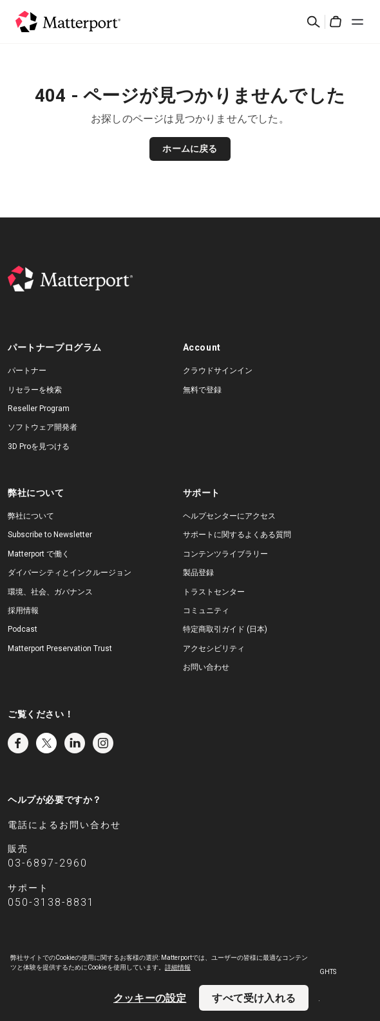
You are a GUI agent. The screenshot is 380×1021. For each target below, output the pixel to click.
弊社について (31, 515)
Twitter (46, 743)
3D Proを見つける (39, 446)
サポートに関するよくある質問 (237, 534)
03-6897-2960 (48, 863)
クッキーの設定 (149, 997)
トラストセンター (214, 591)
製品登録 (198, 572)
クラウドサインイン (217, 370)
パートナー (27, 370)
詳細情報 (178, 967)
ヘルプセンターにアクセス (229, 515)
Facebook (18, 743)
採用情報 (23, 610)
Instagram (103, 743)
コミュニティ (206, 610)
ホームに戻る (189, 148)
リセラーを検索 (35, 389)
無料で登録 (202, 389)
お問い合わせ (206, 667)
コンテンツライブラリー (225, 553)
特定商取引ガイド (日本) (225, 629)
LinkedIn (74, 743)
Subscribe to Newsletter (50, 534)
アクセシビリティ (214, 648)
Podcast (22, 629)
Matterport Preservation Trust (60, 648)
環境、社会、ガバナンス (50, 591)
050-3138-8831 (51, 902)
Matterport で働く (39, 553)
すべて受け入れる (254, 997)
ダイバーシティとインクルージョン (69, 572)
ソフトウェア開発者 (42, 427)
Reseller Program (39, 408)
